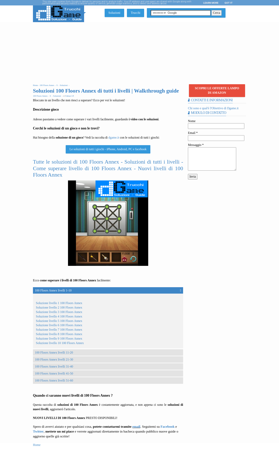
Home (36, 445)
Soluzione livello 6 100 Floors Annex (59, 325)
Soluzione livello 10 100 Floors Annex (60, 343)
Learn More (210, 2)
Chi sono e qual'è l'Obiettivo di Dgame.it (213, 108)
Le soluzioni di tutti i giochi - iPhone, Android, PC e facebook (108, 149)
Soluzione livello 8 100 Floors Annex (59, 334)
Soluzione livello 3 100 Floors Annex (59, 312)
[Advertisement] (139, 51)
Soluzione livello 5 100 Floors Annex (59, 321)
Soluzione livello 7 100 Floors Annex (59, 329)
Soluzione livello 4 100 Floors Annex (59, 316)
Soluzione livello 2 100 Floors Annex (59, 307)
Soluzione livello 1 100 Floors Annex (59, 303)
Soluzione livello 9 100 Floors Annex (59, 338)
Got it (228, 2)
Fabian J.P (69, 96)
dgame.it (113, 137)
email (136, 426)
